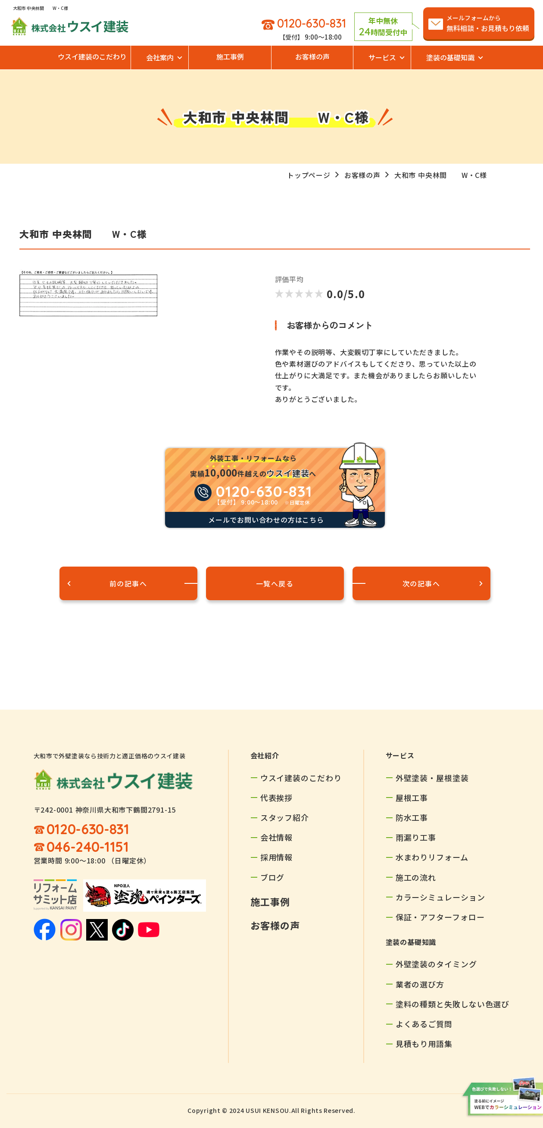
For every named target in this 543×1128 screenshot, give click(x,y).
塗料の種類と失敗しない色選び (453, 1004)
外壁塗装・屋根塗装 (432, 777)
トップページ (309, 175)
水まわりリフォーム (432, 857)
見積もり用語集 (424, 1043)
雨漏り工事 (416, 837)
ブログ (272, 877)
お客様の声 (312, 56)
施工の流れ (416, 877)
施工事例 (230, 56)
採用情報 (276, 857)
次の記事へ (421, 583)
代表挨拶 (276, 797)
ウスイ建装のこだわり (92, 56)
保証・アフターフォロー (440, 916)
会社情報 (276, 837)
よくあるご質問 (424, 1023)
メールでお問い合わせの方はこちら (266, 519)
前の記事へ (128, 583)
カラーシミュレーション (440, 897)
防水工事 (412, 817)
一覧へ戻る (275, 583)
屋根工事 (412, 797)
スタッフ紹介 (284, 817)
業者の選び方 (420, 984)
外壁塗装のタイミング (436, 963)
